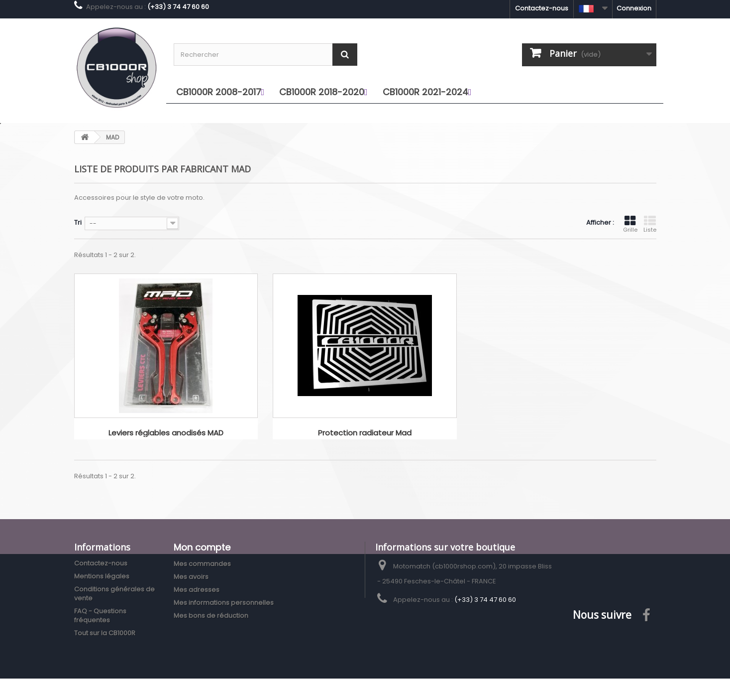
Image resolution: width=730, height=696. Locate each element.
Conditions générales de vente (114, 593)
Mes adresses (196, 589)
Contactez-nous (541, 8)
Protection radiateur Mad (365, 433)
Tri (78, 222)
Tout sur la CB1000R (104, 633)
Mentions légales (101, 576)
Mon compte (202, 547)
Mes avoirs (191, 576)
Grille (630, 224)
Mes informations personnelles (224, 602)
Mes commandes (202, 563)
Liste (649, 224)
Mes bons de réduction (211, 615)
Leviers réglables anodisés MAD (165, 433)
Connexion (634, 8)
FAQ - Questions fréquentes (100, 615)
